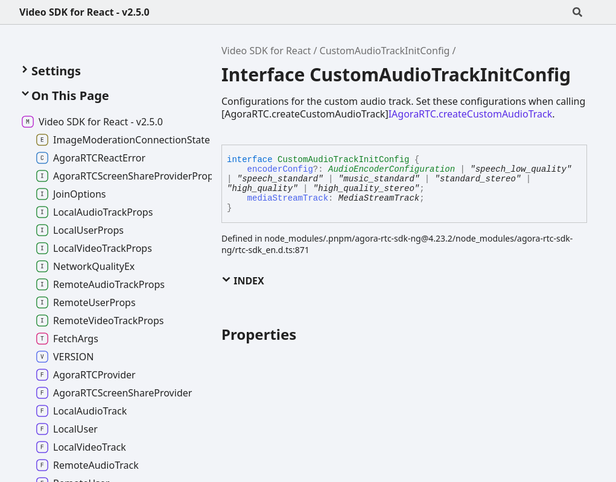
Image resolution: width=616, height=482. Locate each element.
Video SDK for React (266, 50)
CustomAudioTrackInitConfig (385, 50)
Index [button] (242, 281)
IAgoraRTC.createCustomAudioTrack (471, 113)
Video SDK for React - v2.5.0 (84, 12)
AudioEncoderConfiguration (391, 169)
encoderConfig (280, 169)
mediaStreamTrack (287, 198)
